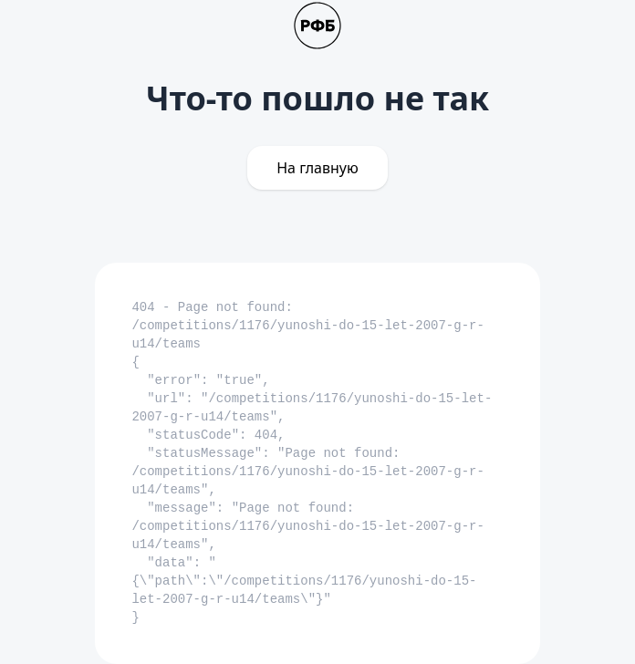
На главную (317, 168)
